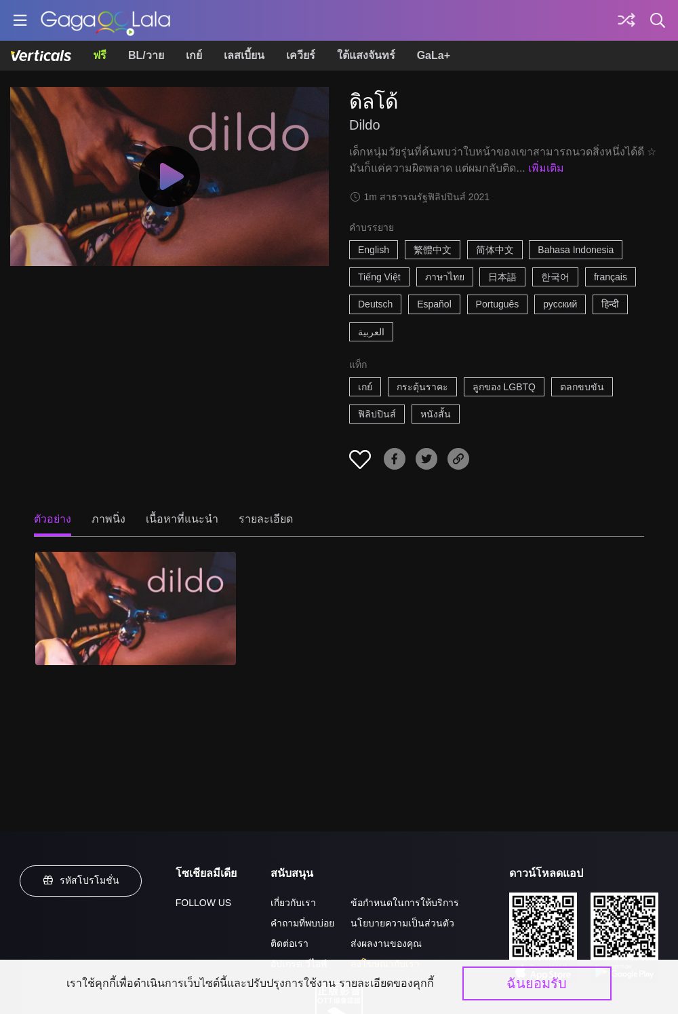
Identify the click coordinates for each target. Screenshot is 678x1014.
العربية (371, 331)
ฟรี (99, 55)
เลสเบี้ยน (244, 55)
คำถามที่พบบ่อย (302, 923)
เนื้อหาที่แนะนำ (182, 519)
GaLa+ (433, 55)
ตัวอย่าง (52, 519)
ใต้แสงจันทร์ (366, 55)
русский (560, 304)
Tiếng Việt (379, 276)
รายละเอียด (266, 519)
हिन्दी (610, 304)
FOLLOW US (203, 902)
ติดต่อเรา (289, 943)
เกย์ (194, 55)
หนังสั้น (435, 414)
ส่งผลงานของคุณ (386, 943)
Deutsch (375, 304)
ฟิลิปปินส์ (377, 414)
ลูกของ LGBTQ (504, 386)
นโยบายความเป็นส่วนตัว (402, 923)
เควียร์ (300, 55)
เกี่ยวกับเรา (293, 902)
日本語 (502, 276)
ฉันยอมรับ (536, 983)
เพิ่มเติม (546, 168)
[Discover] (626, 20)
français (610, 276)
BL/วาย (146, 55)
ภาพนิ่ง (108, 519)
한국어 (555, 276)
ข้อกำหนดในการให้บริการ (405, 902)
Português (497, 304)
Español (434, 304)
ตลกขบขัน (582, 386)
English (373, 249)
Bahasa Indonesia (576, 249)
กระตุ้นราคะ (422, 386)
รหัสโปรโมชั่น (80, 880)
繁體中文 (433, 249)
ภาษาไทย (444, 276)
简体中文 (495, 249)
